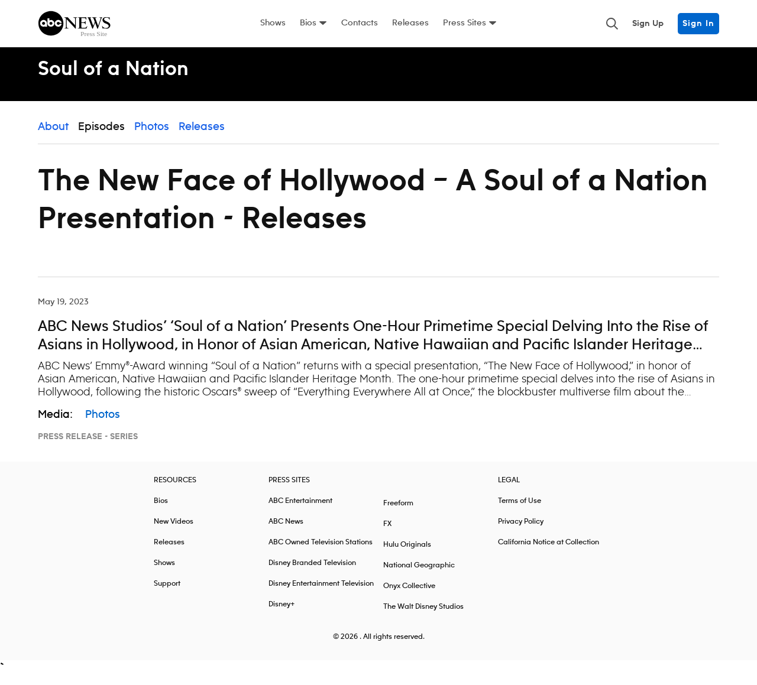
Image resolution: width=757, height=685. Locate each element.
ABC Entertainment (300, 510)
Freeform (398, 512)
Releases (410, 23)
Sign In (698, 23)
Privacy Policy (521, 530)
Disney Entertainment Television (321, 592)
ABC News (285, 530)
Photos (151, 136)
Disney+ (281, 613)
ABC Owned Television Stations (320, 551)
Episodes (101, 136)
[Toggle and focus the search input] (612, 24)
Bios (308, 23)
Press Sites (464, 23)
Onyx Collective (409, 595)
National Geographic (419, 574)
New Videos (173, 530)
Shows (273, 23)
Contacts (359, 23)
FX (387, 533)
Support (167, 592)
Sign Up (648, 23)
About (53, 136)
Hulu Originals (407, 553)
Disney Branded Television (312, 572)
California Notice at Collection (548, 551)
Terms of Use (519, 510)
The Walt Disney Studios (423, 615)
